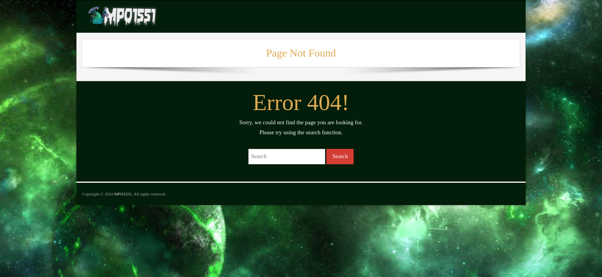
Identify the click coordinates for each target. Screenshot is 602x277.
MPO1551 (123, 194)
